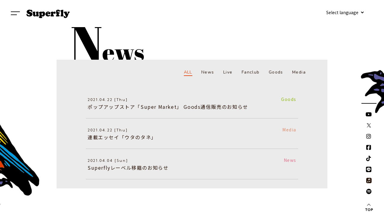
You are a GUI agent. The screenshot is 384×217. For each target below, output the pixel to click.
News (207, 72)
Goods (276, 72)
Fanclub (251, 72)
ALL (188, 72)
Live (228, 72)
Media (299, 72)
